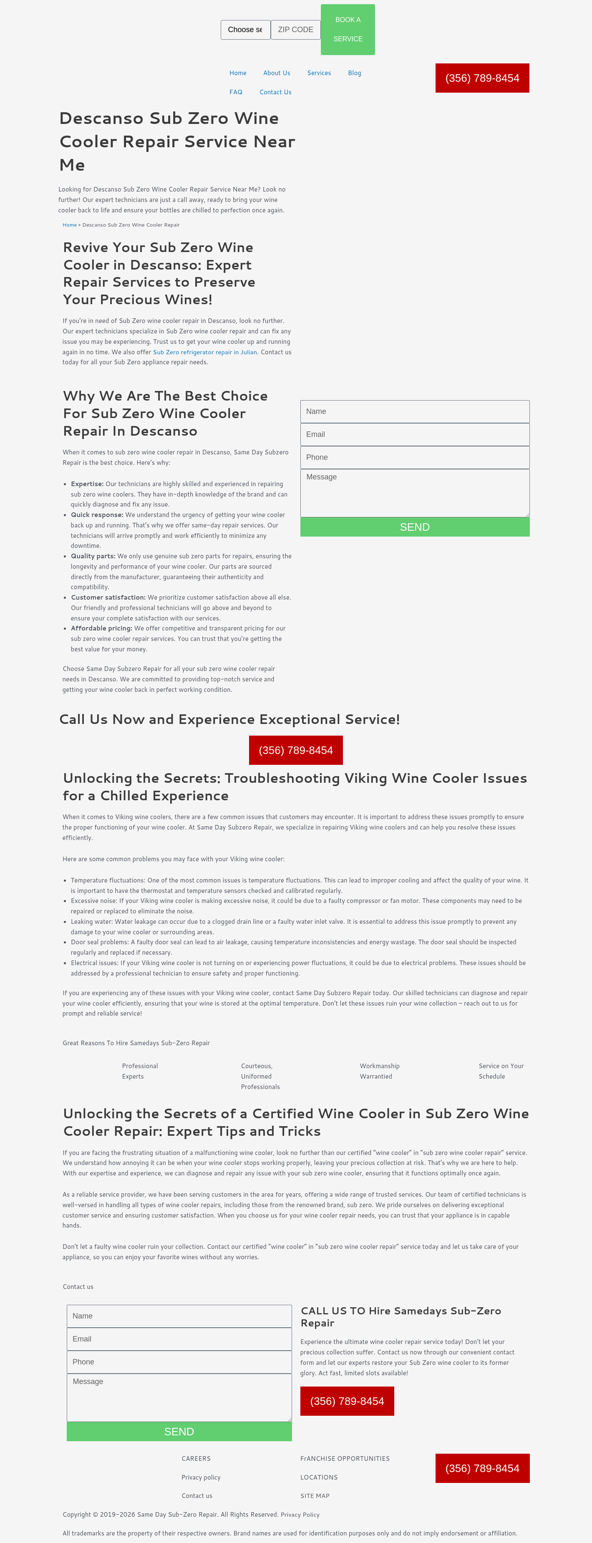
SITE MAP (315, 1495)
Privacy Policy (300, 1514)
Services (319, 72)
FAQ (235, 92)
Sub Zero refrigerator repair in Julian (206, 352)
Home (237, 72)
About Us (276, 72)
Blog (354, 72)
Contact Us (275, 92)
